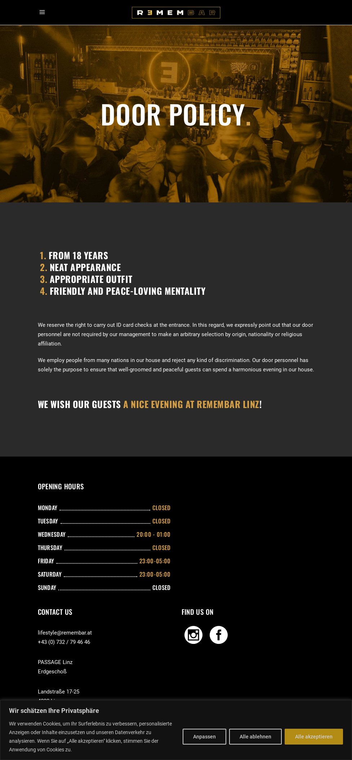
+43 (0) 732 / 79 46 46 (64, 642)
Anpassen (204, 737)
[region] (176, 730)
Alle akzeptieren (314, 737)
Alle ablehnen (255, 737)
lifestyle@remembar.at (65, 632)
